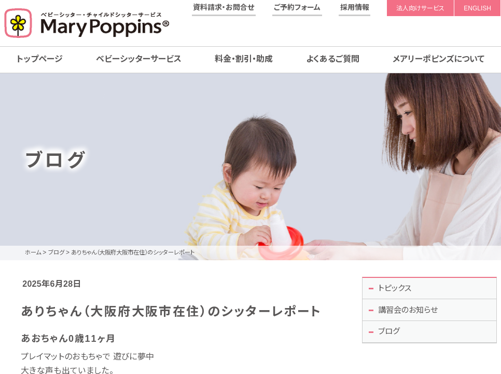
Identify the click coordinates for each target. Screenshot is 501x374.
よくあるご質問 (332, 59)
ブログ (390, 334)
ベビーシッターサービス (139, 59)
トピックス (396, 288)
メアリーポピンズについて (438, 59)
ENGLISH (477, 8)
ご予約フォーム (297, 7)
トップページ (40, 59)
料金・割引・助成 (244, 59)
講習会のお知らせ (411, 312)
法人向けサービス (420, 8)
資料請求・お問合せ (223, 7)
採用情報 (354, 7)
